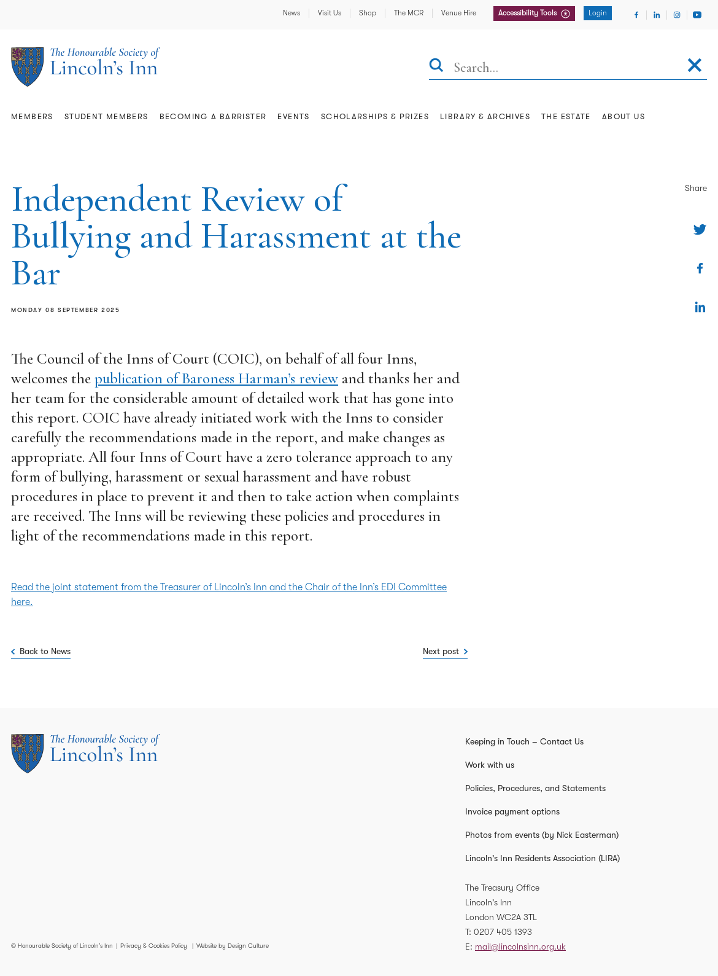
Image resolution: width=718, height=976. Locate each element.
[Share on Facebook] (700, 268)
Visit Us (329, 13)
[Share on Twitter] (700, 229)
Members (32, 116)
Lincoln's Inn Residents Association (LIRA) (542, 858)
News (291, 13)
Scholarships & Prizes (375, 116)
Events (293, 116)
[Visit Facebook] (636, 15)
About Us (623, 116)
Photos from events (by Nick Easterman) (542, 835)
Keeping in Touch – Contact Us (524, 741)
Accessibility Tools (528, 13)
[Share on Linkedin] (700, 307)
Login (598, 13)
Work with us (489, 765)
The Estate (566, 116)
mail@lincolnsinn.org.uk (520, 946)
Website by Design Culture (232, 945)
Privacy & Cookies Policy (153, 945)
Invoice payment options (512, 811)
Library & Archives (485, 116)
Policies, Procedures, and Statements (535, 788)
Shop (367, 13)
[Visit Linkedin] (656, 15)
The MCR (408, 13)
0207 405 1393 (503, 932)
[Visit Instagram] (677, 15)
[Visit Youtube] (697, 15)
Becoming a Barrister (213, 116)
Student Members (106, 116)
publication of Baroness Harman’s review (216, 378)
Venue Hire (458, 13)
